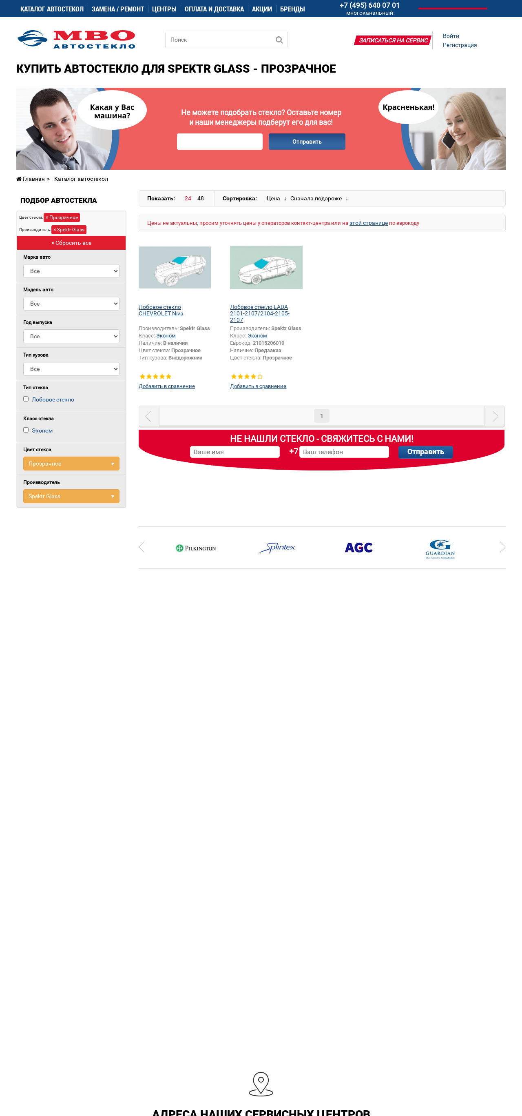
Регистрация (460, 45)
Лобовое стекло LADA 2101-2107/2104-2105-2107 (260, 313)
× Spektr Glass (68, 230)
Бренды (292, 9)
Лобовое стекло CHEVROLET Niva (161, 310)
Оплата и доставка (214, 9)
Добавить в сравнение (167, 386)
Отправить (307, 141)
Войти (451, 36)
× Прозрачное (62, 217)
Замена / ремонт (118, 9)
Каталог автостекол (52, 9)
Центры (164, 9)
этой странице (368, 223)
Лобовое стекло (53, 399)
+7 (293, 451)
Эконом (42, 430)
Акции (262, 9)
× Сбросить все (71, 243)
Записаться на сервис (393, 40)
